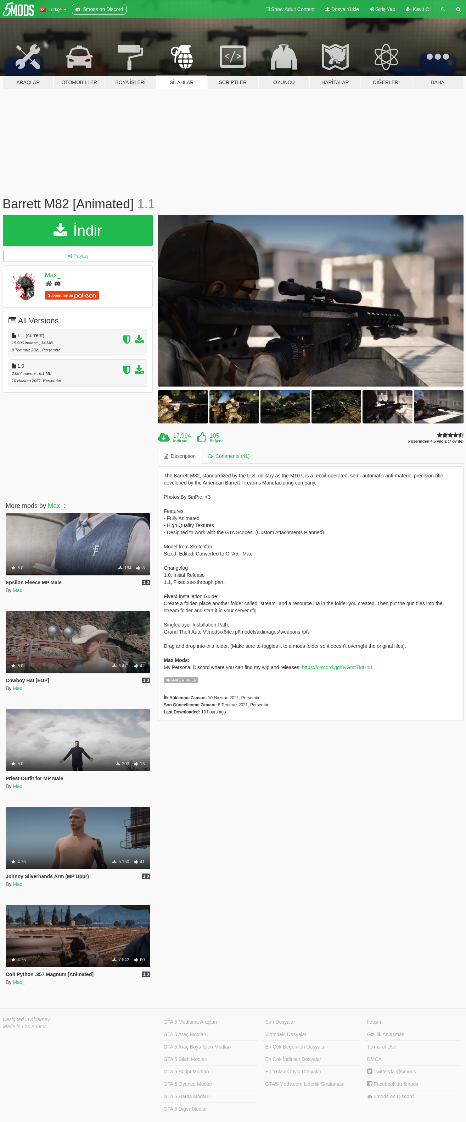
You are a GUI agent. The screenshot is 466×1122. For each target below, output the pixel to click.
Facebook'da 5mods (393, 1084)
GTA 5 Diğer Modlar (185, 1109)
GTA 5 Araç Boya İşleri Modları (197, 1047)
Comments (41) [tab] (228, 456)
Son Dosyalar (280, 1022)
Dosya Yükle (342, 9)
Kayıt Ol (418, 9)
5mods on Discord (390, 1097)
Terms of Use (381, 1047)
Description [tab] (180, 456)
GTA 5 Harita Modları (186, 1096)
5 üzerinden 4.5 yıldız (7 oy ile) (436, 441)
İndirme (180, 441)
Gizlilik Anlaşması (386, 1034)
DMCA (374, 1059)
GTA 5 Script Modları (186, 1071)
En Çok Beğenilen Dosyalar (295, 1047)
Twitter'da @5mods (391, 1071)
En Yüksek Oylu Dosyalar (293, 1071)
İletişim (375, 1022)
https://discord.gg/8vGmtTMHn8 (337, 667)
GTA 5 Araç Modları (184, 1034)
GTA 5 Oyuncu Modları (188, 1084)
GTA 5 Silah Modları (185, 1059)
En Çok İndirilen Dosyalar (293, 1059)
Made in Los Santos (25, 1026)
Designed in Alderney (26, 1019)
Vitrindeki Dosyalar (286, 1034)
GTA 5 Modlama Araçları (190, 1022)
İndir (78, 230)
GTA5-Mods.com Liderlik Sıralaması (305, 1084)
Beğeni (216, 441)
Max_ (53, 275)
